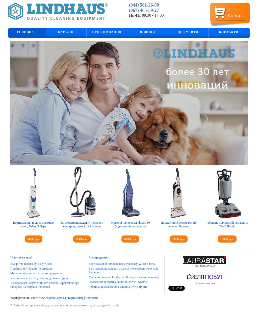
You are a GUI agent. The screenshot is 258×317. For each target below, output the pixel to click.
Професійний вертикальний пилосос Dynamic (179, 224)
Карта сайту (76, 298)
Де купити (188, 32)
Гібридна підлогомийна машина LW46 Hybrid (227, 224)
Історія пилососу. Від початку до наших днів (39, 278)
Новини (147, 32)
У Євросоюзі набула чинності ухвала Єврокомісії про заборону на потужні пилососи (44, 284)
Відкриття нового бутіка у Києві (31, 264)
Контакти (228, 32)
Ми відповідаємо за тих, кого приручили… (38, 273)
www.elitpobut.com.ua (52, 298)
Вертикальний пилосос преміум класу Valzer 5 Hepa (33, 224)
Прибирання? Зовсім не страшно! (32, 268)
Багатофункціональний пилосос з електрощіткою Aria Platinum (82, 224)
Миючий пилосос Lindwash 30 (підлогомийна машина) (130, 224)
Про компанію (106, 32)
